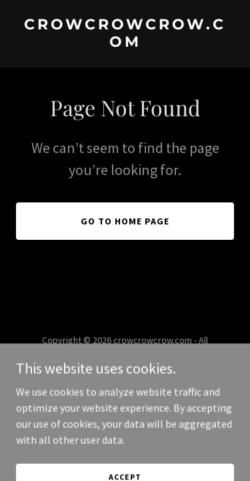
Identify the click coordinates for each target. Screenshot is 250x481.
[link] (125, 42)
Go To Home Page (125, 221)
